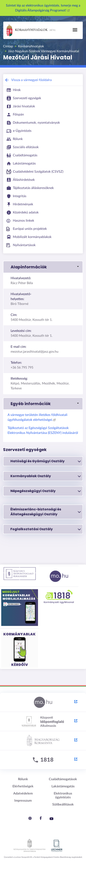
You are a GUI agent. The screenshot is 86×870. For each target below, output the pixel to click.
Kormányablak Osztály (45, 476)
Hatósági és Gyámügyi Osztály (45, 461)
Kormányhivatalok (27, 30)
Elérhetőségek (23, 786)
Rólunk (23, 779)
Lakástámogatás (63, 786)
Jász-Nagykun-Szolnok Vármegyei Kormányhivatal (43, 51)
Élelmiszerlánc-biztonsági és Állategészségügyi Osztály (45, 512)
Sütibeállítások (63, 804)
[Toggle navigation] (75, 30)
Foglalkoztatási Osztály (45, 529)
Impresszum (23, 800)
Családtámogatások (63, 779)
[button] (43, 267)
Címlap (8, 46)
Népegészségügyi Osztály (45, 491)
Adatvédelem (23, 793)
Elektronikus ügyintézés (63, 795)
